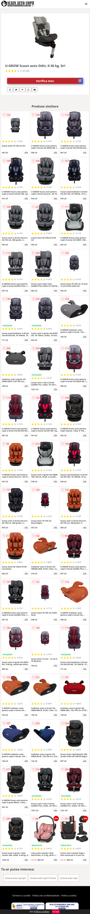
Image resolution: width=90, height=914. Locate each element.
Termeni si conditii (21, 895)
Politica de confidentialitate (45, 895)
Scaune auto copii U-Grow (43, 878)
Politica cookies (68, 895)
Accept (56, 911)
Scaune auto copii (69, 878)
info (26, 152)
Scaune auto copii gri (15, 878)
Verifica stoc (59, 81)
